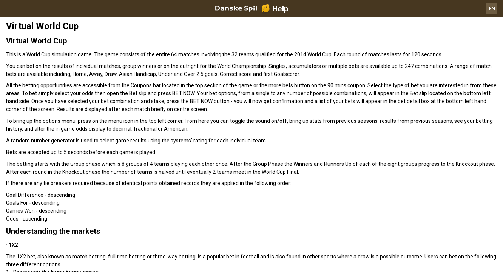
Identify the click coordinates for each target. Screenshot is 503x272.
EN (492, 8)
